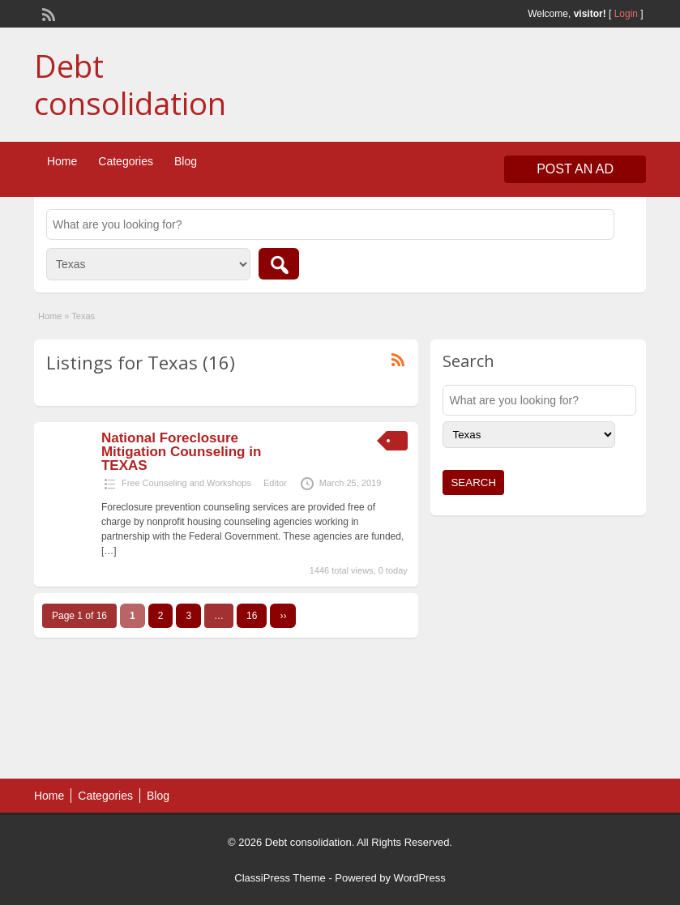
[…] (109, 551)
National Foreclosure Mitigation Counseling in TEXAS (181, 451)
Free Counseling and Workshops (186, 483)
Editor (275, 483)
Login (626, 13)
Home (62, 161)
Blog (185, 161)
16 (251, 615)
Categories (125, 161)
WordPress (420, 878)
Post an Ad (575, 169)
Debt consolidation (130, 84)
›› (283, 615)
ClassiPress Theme (279, 878)
